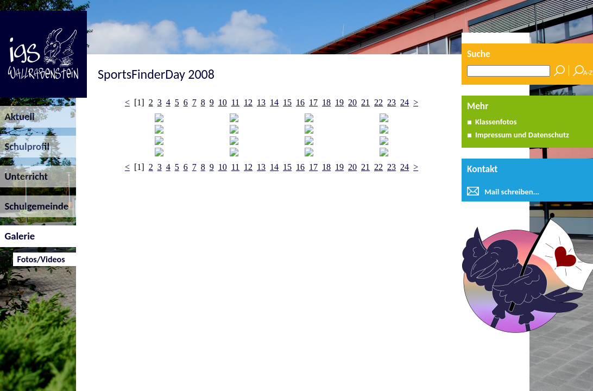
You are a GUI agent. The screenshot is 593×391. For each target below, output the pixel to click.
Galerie (17, 236)
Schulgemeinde (34, 206)
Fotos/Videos (39, 259)
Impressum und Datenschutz (522, 135)
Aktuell (17, 116)
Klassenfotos (496, 122)
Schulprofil (24, 146)
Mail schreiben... (511, 192)
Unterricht (24, 176)
